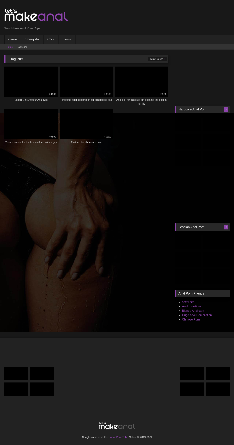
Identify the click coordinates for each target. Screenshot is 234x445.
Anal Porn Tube (119, 437)
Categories (33, 39)
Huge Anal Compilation (197, 315)
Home (13, 39)
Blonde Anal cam (193, 310)
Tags (52, 39)
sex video (188, 301)
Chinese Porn (191, 319)
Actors (68, 39)
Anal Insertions (191, 306)
